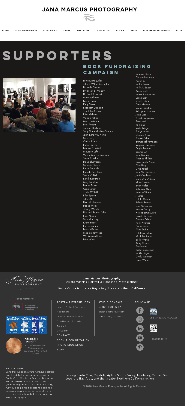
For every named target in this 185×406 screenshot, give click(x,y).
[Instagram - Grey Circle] (140, 319)
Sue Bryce (28, 351)
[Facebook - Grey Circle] (140, 310)
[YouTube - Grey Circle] (140, 338)
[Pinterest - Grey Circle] (140, 347)
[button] (27, 29)
